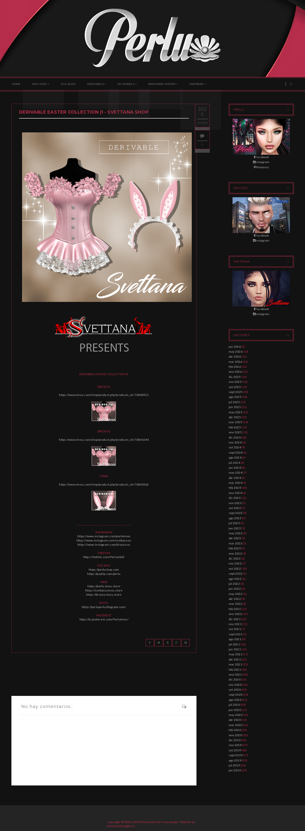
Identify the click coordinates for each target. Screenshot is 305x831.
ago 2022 (235, 579)
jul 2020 (234, 705)
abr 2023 (235, 538)
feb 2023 (235, 548)
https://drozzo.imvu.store (103, 594)
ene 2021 (235, 674)
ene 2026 (235, 371)
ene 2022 (235, 614)
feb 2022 (235, 609)
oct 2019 (235, 750)
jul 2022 (234, 584)
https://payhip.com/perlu (103, 574)
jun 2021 (235, 649)
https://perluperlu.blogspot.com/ (104, 607)
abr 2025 (235, 417)
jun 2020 (235, 710)
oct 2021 (235, 629)
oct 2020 (235, 689)
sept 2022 (235, 573)
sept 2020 (235, 694)
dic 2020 (235, 679)
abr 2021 (235, 659)
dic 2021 (235, 619)
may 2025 (235, 412)
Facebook (261, 157)
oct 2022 (235, 568)
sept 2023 (235, 513)
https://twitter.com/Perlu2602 (104, 557)
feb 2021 (235, 669)
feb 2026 (235, 366)
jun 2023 (235, 528)
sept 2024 (235, 452)
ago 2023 (235, 518)
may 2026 (235, 351)
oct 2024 (235, 447)
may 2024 (235, 472)
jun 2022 (235, 588)
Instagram (261, 162)
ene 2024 (235, 493)
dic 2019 (235, 740)
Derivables (90, 84)
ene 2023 (235, 553)
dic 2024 (235, 437)
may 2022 (235, 594)
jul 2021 (234, 644)
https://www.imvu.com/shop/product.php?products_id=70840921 (104, 395)
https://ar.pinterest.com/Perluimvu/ (104, 619)
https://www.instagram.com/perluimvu (103, 536)
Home (15, 84)
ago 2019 (235, 760)
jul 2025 (234, 402)
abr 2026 (235, 356)
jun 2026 (235, 346)
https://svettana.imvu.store (103, 590)
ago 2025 (235, 397)
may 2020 (235, 715)
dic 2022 (235, 558)
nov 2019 (235, 745)
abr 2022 (235, 599)
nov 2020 (235, 684)
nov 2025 (235, 382)
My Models (118, 84)
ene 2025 (235, 432)
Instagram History (152, 84)
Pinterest (261, 167)
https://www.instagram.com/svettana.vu (104, 540)
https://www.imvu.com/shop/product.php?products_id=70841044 (104, 439)
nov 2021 (235, 624)
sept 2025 (235, 392)
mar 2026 (235, 362)
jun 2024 (235, 467)
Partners (186, 84)
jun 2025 (235, 407)
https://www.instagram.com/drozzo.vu (104, 544)
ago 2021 (235, 639)
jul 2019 (234, 765)
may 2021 (235, 654)
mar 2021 (235, 664)
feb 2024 (235, 487)
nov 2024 (235, 442)
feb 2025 (235, 427)
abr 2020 (235, 720)
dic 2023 (235, 498)
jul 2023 (234, 523)
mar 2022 (235, 604)
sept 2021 (235, 634)
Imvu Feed (37, 84)
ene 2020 (235, 735)
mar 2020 (235, 725)
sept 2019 (235, 755)
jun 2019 (235, 770)
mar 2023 (235, 543)
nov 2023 (235, 503)
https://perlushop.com (104, 569)
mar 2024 (235, 483)
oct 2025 (235, 387)
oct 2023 (235, 508)
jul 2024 (234, 462)
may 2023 (235, 533)
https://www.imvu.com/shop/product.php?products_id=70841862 (104, 484)
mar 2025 (235, 422)
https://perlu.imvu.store (103, 586)
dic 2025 (235, 377)
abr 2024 (235, 478)
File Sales (64, 84)
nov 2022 (235, 563)
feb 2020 (235, 730)
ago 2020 (235, 700)
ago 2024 (235, 457)
